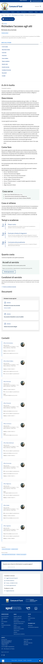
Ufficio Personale (7, 381)
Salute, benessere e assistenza (19, 634)
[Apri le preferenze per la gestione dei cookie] (3, 661)
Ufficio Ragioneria (7, 483)
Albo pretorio (30, 625)
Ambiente (15, 632)
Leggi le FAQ (26, 641)
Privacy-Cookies (14, 660)
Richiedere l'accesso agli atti (30, 15)
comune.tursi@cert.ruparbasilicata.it (7, 646)
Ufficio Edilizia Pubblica (8, 361)
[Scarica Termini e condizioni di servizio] (9, 287)
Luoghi (2, 627)
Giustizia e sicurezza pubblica (19, 628)
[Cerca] (40, 6)
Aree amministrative (5, 616)
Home (2, 15)
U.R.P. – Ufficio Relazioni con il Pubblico (16, 15)
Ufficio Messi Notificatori (8, 443)
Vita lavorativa (16, 620)
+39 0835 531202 (4, 645)
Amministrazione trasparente (33, 627)
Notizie (29, 616)
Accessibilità (26, 644)
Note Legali (20, 660)
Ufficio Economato (7, 463)
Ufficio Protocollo (7, 403)
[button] (36, 1)
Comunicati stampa (31, 618)
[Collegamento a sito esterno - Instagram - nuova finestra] (4, 655)
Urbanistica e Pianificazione (18, 623)
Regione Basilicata (23, 0)
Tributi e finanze (16, 630)
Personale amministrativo (5, 625)
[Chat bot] (40, 661)
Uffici (2, 620)
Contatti (3, 637)
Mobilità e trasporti (17, 627)
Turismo (15, 625)
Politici (2, 623)
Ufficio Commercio (7, 423)
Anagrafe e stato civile (18, 616)
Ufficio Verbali (6, 505)
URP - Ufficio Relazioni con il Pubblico (7, 648)
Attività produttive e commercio (19, 621)
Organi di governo (4, 618)
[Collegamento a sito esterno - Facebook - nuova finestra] (2, 655)
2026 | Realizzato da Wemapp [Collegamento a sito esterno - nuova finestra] (6, 663)
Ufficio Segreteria (7, 526)
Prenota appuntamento (28, 639)
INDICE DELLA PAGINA (6, 42)
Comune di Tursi (15, 6)
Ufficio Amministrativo (8, 343)
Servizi (6, 15)
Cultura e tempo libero (17, 618)
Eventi (29, 620)
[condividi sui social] (4, 23)
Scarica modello (7, 308)
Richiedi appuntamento (9, 271)
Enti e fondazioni (4, 621)
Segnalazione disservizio (28, 642)
